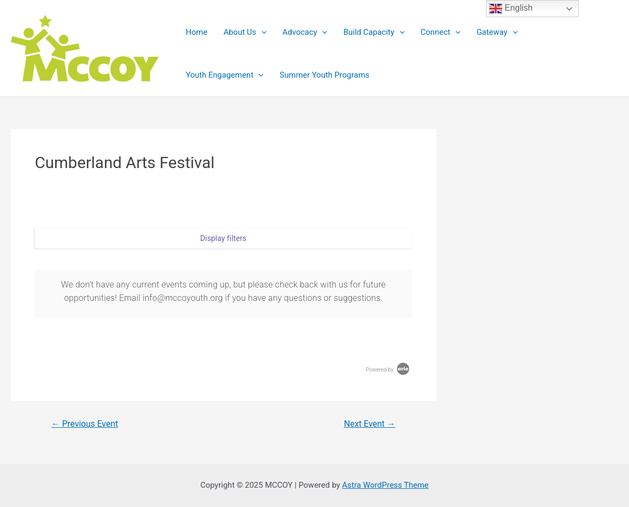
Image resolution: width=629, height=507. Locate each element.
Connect (441, 32)
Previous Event (84, 424)
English (511, 8)
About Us (244, 32)
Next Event (370, 424)
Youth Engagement (224, 75)
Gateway (497, 32)
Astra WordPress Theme (385, 485)
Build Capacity (373, 32)
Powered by (388, 370)
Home (196, 32)
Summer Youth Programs (324, 75)
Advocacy (305, 32)
